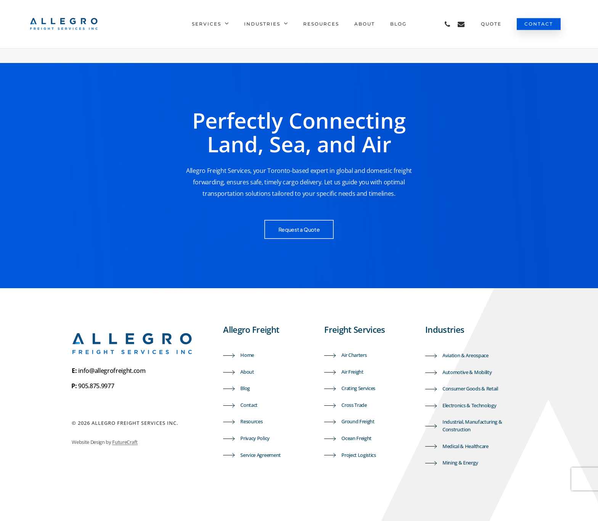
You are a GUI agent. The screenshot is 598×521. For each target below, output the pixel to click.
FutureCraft (124, 442)
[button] (299, 229)
